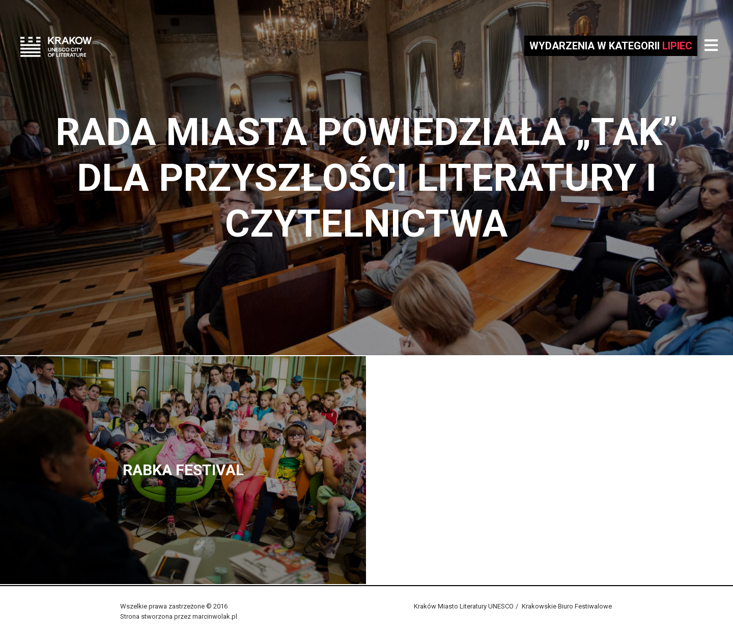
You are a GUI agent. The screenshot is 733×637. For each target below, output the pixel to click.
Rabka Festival (183, 470)
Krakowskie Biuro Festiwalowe (567, 606)
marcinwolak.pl (214, 616)
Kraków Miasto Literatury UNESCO (464, 606)
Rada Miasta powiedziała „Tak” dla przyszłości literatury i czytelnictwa (366, 177)
